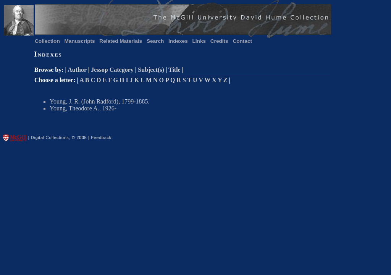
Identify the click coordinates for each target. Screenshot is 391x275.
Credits (219, 41)
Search (155, 41)
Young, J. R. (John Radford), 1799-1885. (100, 101)
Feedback (101, 137)
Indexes (178, 41)
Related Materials (120, 41)
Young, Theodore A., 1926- (83, 108)
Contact (242, 41)
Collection (47, 41)
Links (199, 41)
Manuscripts (80, 41)
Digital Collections (50, 137)
